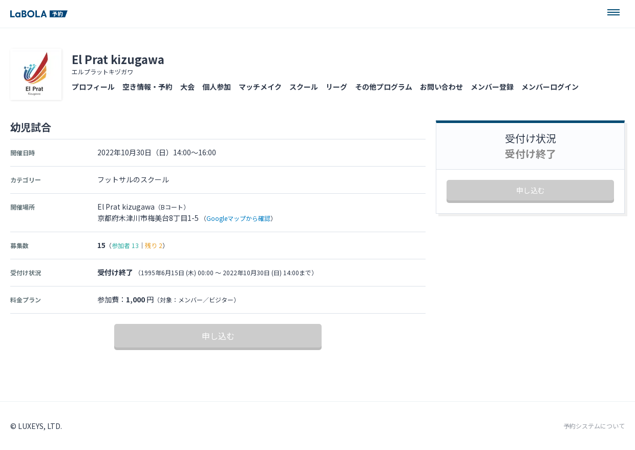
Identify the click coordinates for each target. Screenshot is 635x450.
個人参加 (216, 86)
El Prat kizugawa (118, 59)
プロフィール (93, 86)
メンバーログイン (550, 86)
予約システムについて (594, 425)
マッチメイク (260, 86)
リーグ (336, 86)
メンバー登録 (492, 86)
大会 (187, 86)
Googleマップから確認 (238, 218)
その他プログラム (383, 86)
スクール (303, 86)
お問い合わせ (441, 86)
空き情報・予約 (147, 86)
